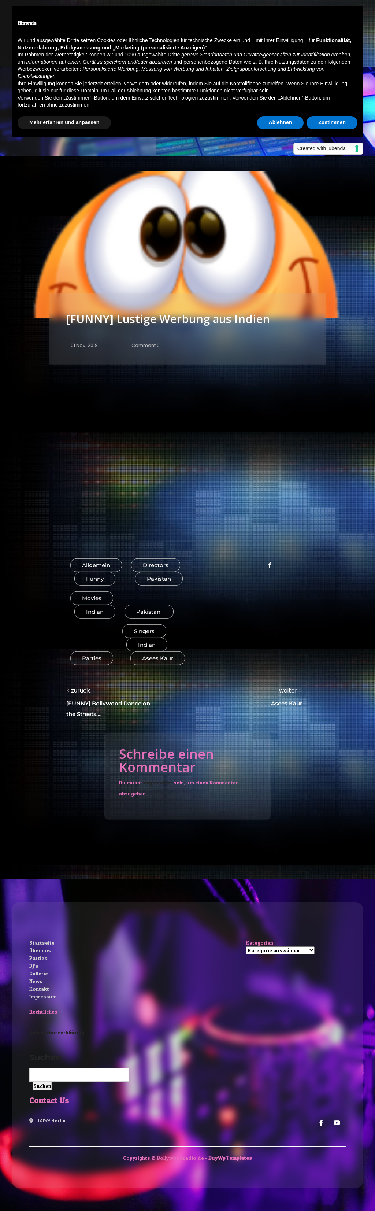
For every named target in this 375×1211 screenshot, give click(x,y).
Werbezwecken (35, 69)
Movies (91, 598)
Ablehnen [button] (280, 122)
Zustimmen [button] (332, 122)
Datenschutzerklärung (56, 1032)
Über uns (40, 950)
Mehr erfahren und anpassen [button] (64, 122)
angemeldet (158, 782)
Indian (95, 611)
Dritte (174, 55)
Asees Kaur (157, 658)
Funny (95, 578)
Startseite (42, 942)
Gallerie (38, 973)
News (35, 981)
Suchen (45, 1057)
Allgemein (96, 565)
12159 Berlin (47, 1120)
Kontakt (39, 989)
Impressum (43, 996)
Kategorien (259, 942)
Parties (91, 658)
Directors (155, 565)
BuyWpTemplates (230, 1158)
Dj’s (33, 966)
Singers (144, 631)
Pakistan (159, 578)
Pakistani (149, 611)
